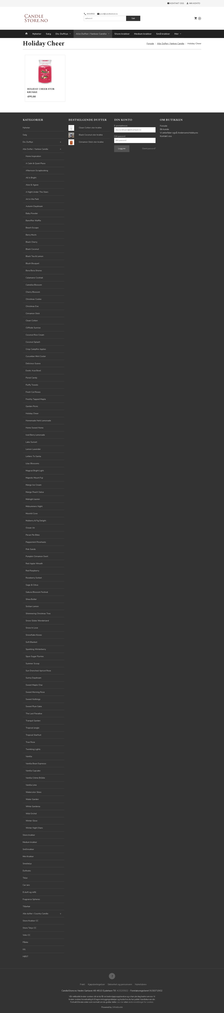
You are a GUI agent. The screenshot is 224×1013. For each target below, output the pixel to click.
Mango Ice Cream (33, 485)
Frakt (82, 984)
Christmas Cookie (33, 299)
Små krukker (163, 33)
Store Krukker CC (30, 920)
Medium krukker (143, 33)
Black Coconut (32, 249)
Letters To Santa (33, 456)
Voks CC (26, 935)
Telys (25, 878)
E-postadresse (120, 125)
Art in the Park (32, 199)
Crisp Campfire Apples (36, 349)
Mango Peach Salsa (35, 492)
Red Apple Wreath (34, 563)
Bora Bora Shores (34, 270)
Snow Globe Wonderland (37, 620)
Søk (133, 18)
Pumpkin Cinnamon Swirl (37, 556)
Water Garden (32, 799)
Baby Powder (32, 213)
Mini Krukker (28, 856)
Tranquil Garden (33, 720)
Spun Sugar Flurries (35, 656)
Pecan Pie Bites (33, 535)
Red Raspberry (32, 570)
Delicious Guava (33, 363)
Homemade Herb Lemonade (38, 420)
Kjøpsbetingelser (96, 984)
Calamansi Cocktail (34, 277)
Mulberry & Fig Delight (36, 520)
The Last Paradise (34, 713)
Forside (150, 43)
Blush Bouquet (32, 263)
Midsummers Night (34, 506)
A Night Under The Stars (37, 192)
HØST (25, 956)
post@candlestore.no (107, 14)
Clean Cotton (32, 320)
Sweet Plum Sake (34, 706)
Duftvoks (27, 870)
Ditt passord (119, 136)
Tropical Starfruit (33, 735)
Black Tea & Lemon (34, 256)
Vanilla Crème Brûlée (35, 778)
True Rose (30, 742)
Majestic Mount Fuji (34, 477)
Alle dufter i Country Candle (35, 913)
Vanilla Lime (31, 785)
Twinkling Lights (33, 749)
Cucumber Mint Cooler (36, 356)
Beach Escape (32, 227)
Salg (48, 33)
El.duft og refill (29, 892)
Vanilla (29, 756)
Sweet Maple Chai (34, 685)
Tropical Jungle (32, 727)
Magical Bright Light (35, 470)
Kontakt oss (166, 136)
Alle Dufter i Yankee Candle (91, 33)
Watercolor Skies (33, 792)
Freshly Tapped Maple (36, 399)
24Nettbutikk (117, 1007)
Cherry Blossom (33, 292)
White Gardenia (33, 806)
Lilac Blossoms (32, 463)
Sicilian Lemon (32, 606)
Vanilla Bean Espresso (36, 763)
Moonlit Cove (32, 513)
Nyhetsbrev (141, 984)
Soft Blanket (31, 642)
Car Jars (26, 885)
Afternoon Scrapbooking (37, 170)
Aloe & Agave (32, 184)
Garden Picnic (32, 406)
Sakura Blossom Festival (37, 592)
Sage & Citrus (32, 585)
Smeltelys (27, 863)
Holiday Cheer (32, 413)
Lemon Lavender (33, 449)
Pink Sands (31, 549)
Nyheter (36, 33)
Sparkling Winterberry (36, 649)
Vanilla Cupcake (33, 770)
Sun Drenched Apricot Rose (38, 670)
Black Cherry (31, 242)
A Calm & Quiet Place (35, 163)
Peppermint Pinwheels (36, 542)
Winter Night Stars (34, 828)
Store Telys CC (29, 928)
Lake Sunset (31, 442)
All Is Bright (31, 177)
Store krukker (122, 33)
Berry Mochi (31, 234)
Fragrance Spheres (31, 899)
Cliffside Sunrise (33, 327)
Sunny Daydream (33, 677)
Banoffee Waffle (33, 220)
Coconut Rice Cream (35, 335)
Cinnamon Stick (33, 313)
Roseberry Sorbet (34, 577)
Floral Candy (31, 377)
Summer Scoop (32, 663)
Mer (176, 33)
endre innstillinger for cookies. (141, 1002)
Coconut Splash (33, 342)
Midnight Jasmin (33, 499)
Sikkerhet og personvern (120, 984)
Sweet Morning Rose (35, 692)
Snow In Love (32, 627)
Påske (25, 942)
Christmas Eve (32, 306)
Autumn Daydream (34, 206)
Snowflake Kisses (34, 635)
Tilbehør (26, 906)
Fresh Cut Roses (33, 392)
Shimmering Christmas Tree (38, 613)
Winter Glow (31, 820)
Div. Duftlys (62, 33)
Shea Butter (31, 599)
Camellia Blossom (34, 285)
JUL (24, 949)
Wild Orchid (31, 813)
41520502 (89, 14)
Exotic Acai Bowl (33, 370)
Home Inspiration (33, 156)
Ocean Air (30, 527)
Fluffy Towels (32, 385)
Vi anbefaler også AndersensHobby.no (179, 132)
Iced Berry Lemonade (35, 435)
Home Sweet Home (34, 427)
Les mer (120, 1002)
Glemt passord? (149, 148)
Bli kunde (164, 129)
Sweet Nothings (33, 699)
